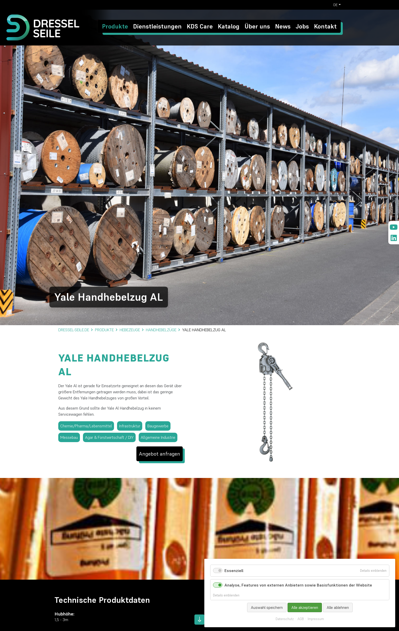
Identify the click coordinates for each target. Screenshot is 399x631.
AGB (300, 619)
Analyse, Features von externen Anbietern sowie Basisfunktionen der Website (298, 585)
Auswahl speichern (267, 607)
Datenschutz (285, 619)
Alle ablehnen (338, 607)
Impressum (316, 619)
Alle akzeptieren (304, 607)
